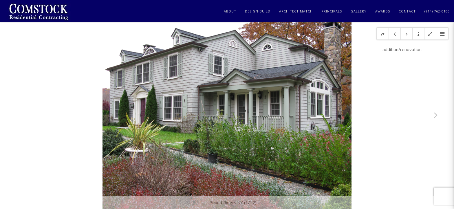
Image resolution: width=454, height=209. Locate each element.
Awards (382, 11)
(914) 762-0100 (437, 11)
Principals (331, 11)
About (230, 11)
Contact (407, 11)
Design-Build (257, 11)
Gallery (359, 11)
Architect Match (296, 11)
